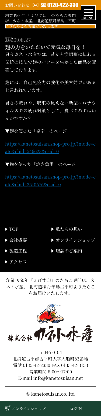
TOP (9, 39)
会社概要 (18, 240)
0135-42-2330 (36, 365)
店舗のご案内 (68, 250)
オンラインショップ (29, 408)
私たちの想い (68, 229)
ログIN (76, 408)
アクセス (18, 261)
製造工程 (18, 250)
